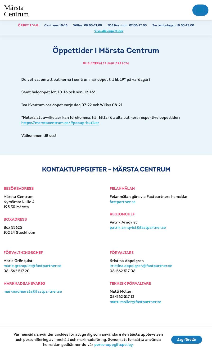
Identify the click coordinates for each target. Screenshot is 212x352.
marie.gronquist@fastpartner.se (32, 265)
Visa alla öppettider (108, 31)
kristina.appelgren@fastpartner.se (141, 265)
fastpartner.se (122, 201)
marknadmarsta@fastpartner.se (33, 291)
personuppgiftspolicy (113, 344)
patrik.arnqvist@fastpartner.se (138, 227)
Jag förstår (186, 339)
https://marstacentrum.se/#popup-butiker (60, 122)
